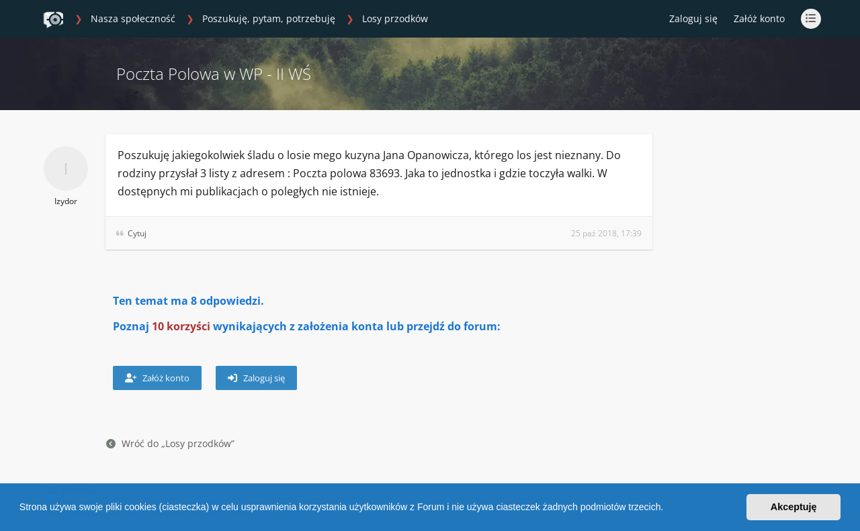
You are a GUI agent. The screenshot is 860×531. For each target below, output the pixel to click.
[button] (668, 509)
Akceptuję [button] (794, 506)
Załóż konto (759, 18)
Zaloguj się (256, 378)
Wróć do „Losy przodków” (170, 443)
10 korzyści (181, 326)
